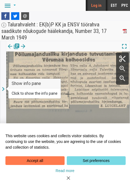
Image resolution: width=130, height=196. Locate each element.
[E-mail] (25, 16)
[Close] (65, 181)
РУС (124, 5)
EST (114, 5)
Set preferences (96, 160)
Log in (96, 5)
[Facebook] (5, 16)
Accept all (35, 160)
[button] (9, 5)
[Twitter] (15, 16)
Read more (65, 171)
